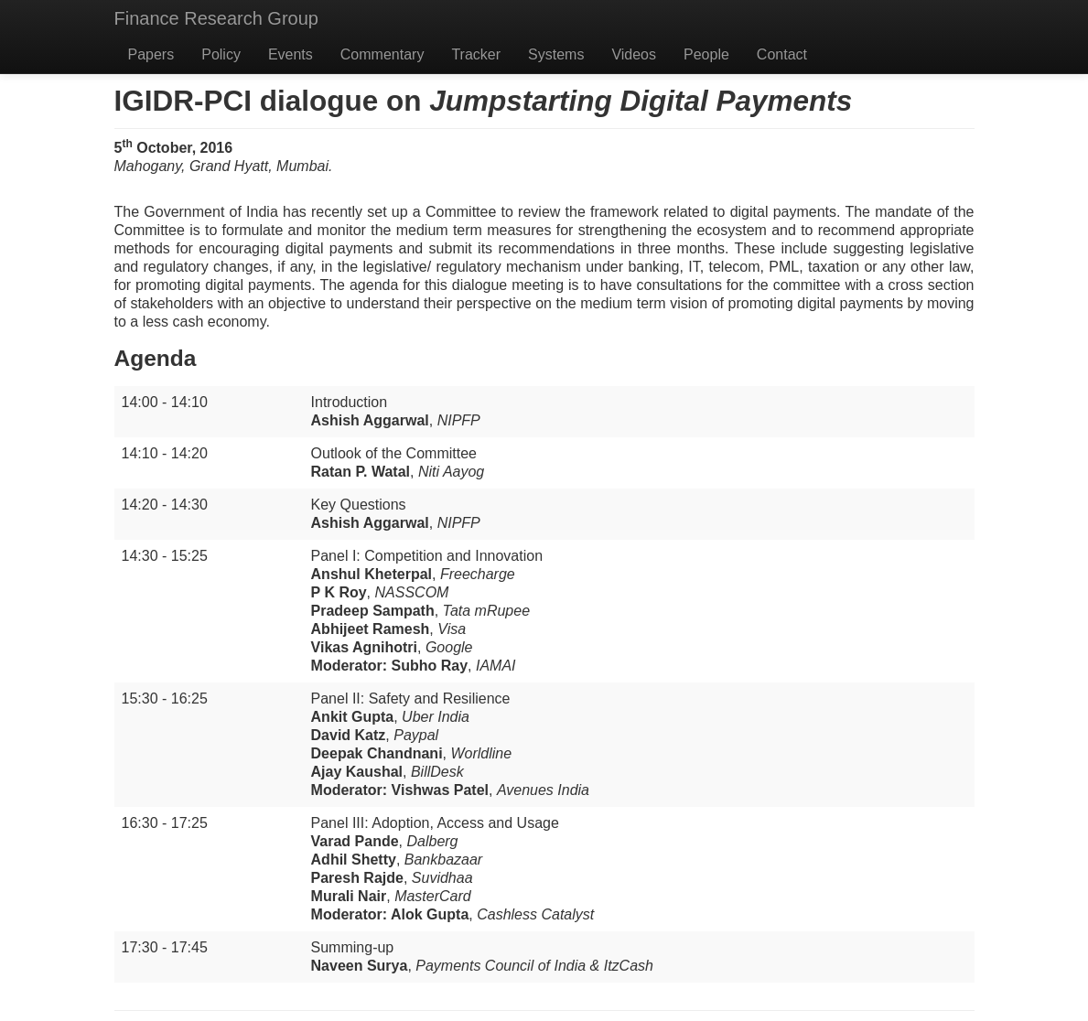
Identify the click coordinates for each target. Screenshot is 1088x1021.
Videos (633, 54)
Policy (221, 54)
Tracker (476, 54)
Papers (151, 54)
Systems (556, 54)
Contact (782, 54)
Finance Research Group (216, 18)
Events (290, 54)
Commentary (382, 54)
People (706, 54)
